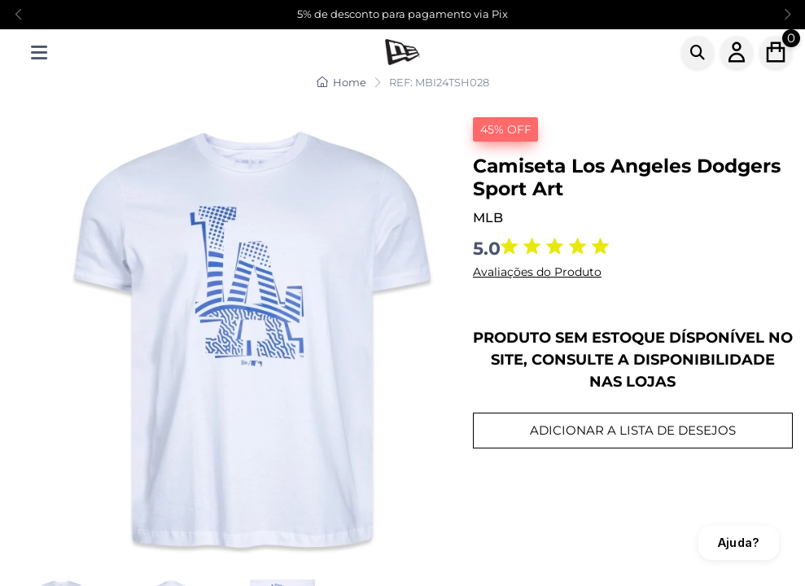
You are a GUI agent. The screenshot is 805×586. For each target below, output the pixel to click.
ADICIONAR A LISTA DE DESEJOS (633, 430)
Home (341, 82)
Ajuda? (738, 542)
